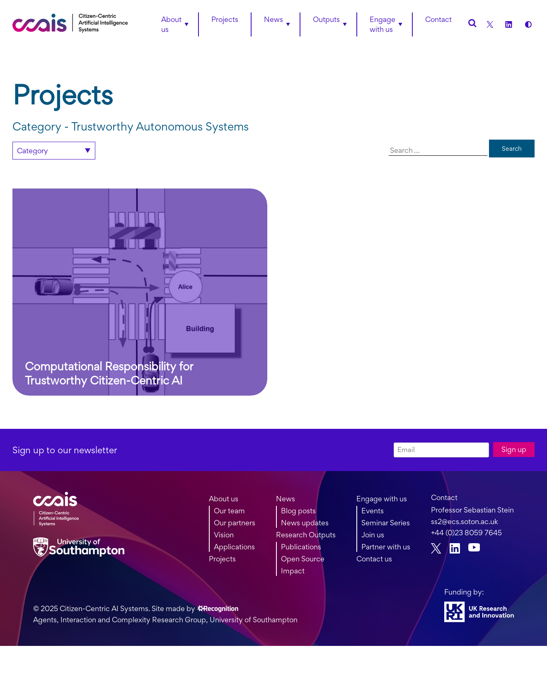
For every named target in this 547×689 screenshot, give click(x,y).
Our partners (234, 522)
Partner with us (385, 546)
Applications (234, 546)
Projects (222, 558)
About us (171, 24)
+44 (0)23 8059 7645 (466, 532)
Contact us (374, 558)
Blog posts (298, 510)
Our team (229, 510)
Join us (372, 534)
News (285, 498)
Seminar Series (385, 522)
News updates (305, 522)
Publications (301, 546)
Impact (293, 570)
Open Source (302, 558)
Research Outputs (306, 534)
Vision (224, 534)
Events (372, 510)
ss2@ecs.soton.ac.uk (464, 521)
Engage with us (382, 24)
